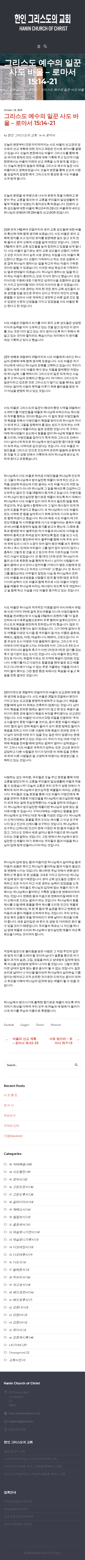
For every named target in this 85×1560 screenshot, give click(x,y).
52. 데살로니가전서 (22, 1232)
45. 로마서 (31, 90)
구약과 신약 (11, 1125)
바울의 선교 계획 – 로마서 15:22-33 (25, 1041)
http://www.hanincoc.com (24, 1413)
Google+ (24, 1025)
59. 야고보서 (17, 1285)
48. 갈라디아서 (18, 1202)
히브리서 (10, 1115)
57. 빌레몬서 (17, 1270)
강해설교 (15, 90)
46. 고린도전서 (18, 1187)
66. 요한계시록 (18, 1338)
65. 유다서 (15, 1330)
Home (3, 90)
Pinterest (56, 1025)
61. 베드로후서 (18, 1300)
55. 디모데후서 (18, 1255)
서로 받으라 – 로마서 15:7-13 (60, 1041)
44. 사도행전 (17, 1172)
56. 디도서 (15, 1262)
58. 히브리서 (17, 1277)
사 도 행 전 (10, 1095)
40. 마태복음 (17, 1164)
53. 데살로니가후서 (22, 1240)
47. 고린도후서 (18, 1195)
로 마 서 (9, 1105)
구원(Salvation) (13, 1136)
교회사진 (15, 1360)
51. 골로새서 (17, 1225)
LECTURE (15, 1345)
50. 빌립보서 (17, 1217)
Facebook (9, 1025)
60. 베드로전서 (19, 1292)
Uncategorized (17, 1353)
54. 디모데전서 (18, 1247)
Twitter (40, 1025)
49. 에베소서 (17, 1210)
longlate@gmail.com (21, 1421)
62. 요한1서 (16, 1307)
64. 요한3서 (16, 1322)
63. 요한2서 (16, 1315)
